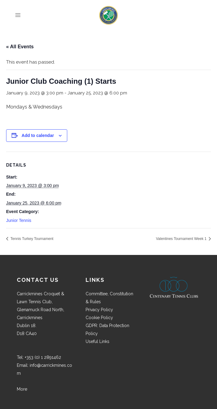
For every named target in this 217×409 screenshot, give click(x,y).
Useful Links (97, 341)
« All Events (20, 46)
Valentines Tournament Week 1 (182, 239)
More (22, 389)
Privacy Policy (99, 309)
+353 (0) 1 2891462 (43, 357)
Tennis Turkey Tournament (31, 239)
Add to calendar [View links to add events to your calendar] (38, 135)
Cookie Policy (99, 317)
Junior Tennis (18, 220)
